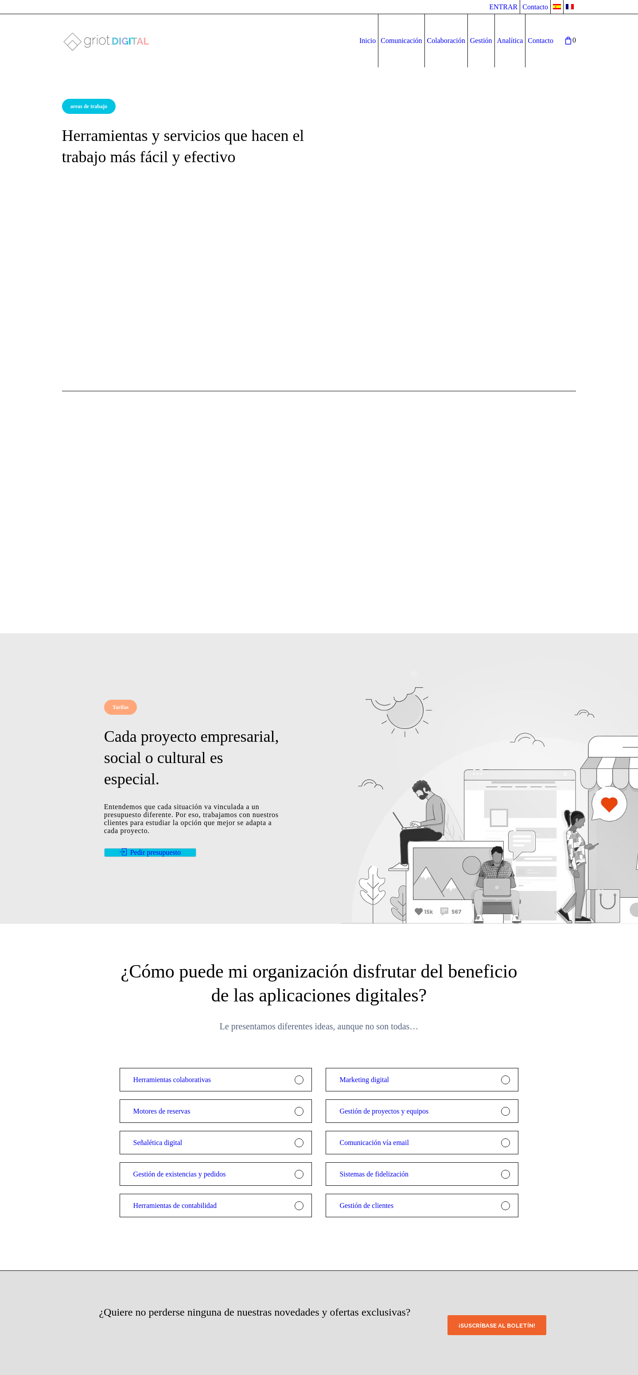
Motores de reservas (162, 1111)
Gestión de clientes (366, 1205)
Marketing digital (364, 1079)
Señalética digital (158, 1142)
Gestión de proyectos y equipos (383, 1111)
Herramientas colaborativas (172, 1079)
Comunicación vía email (373, 1142)
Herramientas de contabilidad (175, 1205)
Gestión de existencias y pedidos (179, 1174)
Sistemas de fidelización (373, 1174)
